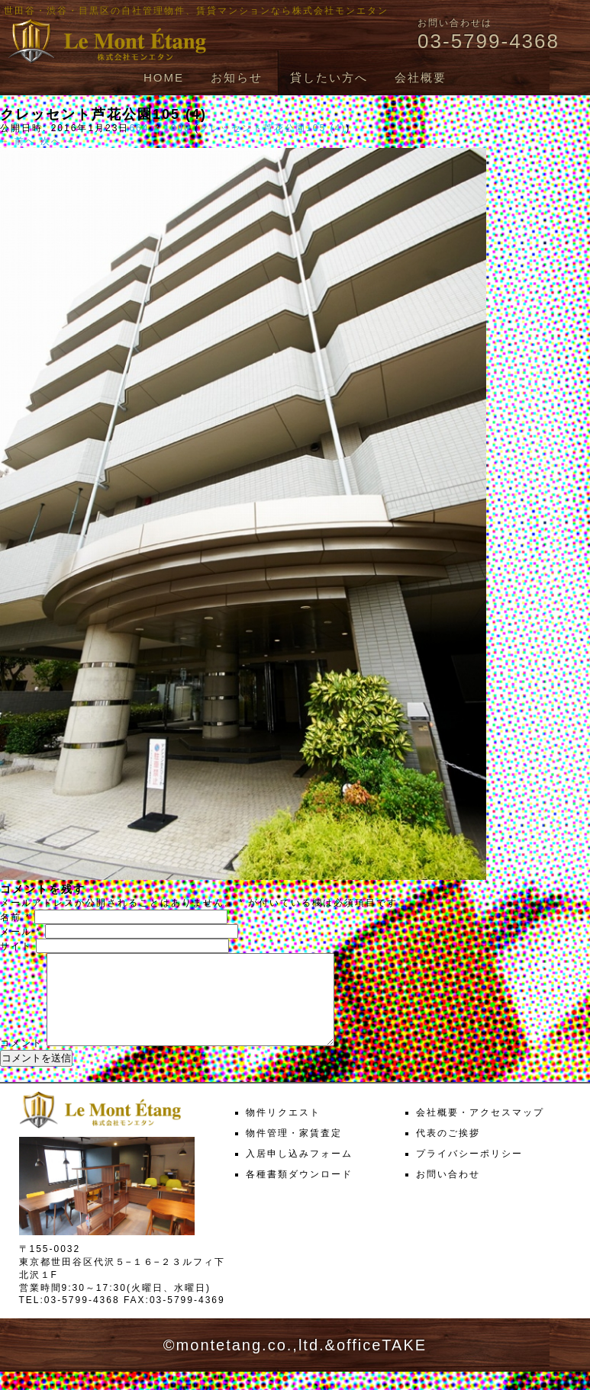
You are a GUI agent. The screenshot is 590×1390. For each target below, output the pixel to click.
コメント (21, 1061)
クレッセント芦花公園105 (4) (272, 128)
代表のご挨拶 (448, 1151)
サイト (16, 946)
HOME (163, 77)
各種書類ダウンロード (299, 1192)
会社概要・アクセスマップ (480, 1130)
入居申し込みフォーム (299, 1172)
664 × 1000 (159, 128)
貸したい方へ (329, 77)
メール (20, 931)
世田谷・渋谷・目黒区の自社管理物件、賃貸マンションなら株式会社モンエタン (196, 10)
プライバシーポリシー (469, 1172)
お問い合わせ (448, 1192)
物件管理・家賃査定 (294, 1151)
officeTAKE (382, 1363)
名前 (15, 917)
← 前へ (18, 141)
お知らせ (237, 77)
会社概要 (421, 77)
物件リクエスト (283, 1130)
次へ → (58, 141)
